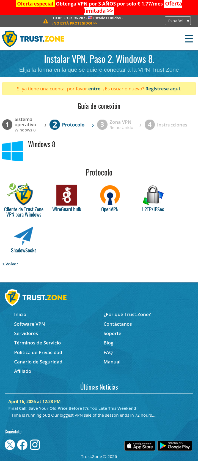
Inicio (20, 314)
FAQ (108, 352)
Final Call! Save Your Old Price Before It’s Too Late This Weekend (72, 408)
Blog (108, 342)
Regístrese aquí (162, 88)
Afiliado (22, 371)
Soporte (112, 333)
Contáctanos (117, 324)
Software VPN (29, 324)
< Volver (10, 263)
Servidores (26, 333)
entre (94, 88)
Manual (111, 361)
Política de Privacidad (38, 352)
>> (75, 23)
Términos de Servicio (37, 342)
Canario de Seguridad (38, 361)
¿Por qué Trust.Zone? (127, 314)
